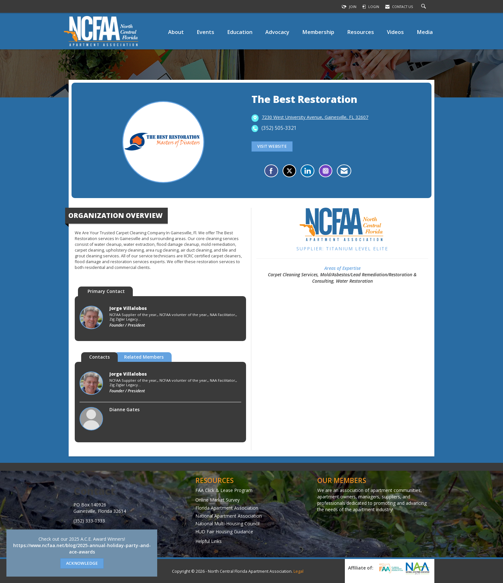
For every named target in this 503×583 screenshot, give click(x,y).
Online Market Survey (217, 500)
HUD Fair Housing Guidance (224, 532)
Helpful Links (208, 541)
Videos (395, 32)
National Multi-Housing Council (227, 524)
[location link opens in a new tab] (315, 117)
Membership (318, 32)
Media (425, 32)
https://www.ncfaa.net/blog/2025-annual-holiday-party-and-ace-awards (82, 548)
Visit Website (272, 146)
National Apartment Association (228, 516)
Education (239, 32)
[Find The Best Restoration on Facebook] (271, 170)
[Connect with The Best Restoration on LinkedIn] (307, 170)
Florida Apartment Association (226, 508)
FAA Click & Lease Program (223, 490)
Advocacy (277, 32)
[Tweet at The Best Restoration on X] (289, 170)
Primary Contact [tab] (106, 291)
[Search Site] (424, 6)
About (176, 32)
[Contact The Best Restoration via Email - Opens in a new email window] (344, 170)
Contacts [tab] (99, 357)
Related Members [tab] (144, 357)
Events (205, 32)
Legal (298, 571)
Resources (360, 32)
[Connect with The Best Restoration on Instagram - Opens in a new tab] (325, 170)
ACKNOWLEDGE (82, 563)
